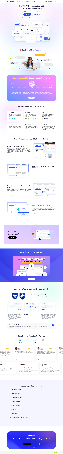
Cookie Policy (24, 452)
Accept (55, 452)
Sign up (52, 1)
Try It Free (27, 14)
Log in (49, 1)
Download (45, 1)
